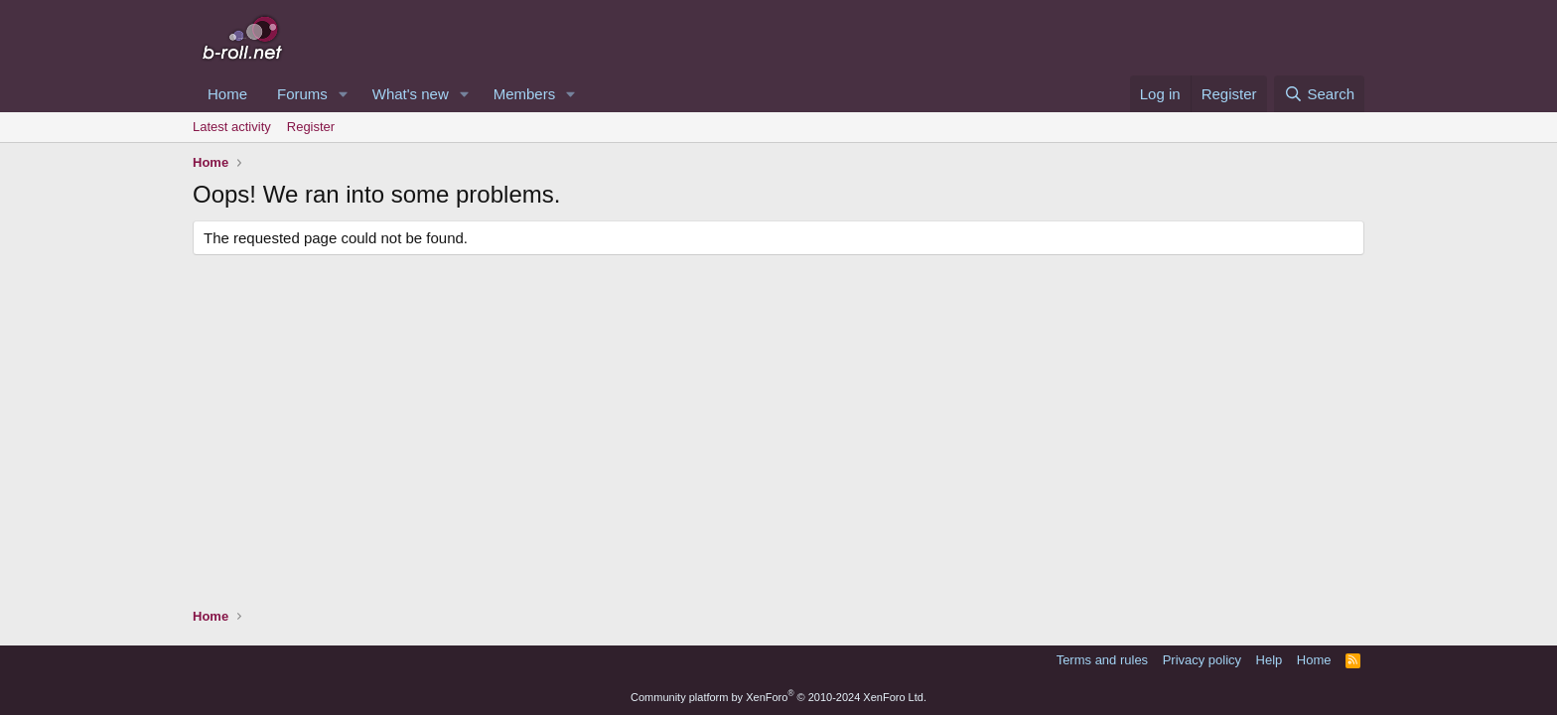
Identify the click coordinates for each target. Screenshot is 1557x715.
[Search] (1319, 93)
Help (1269, 659)
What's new (410, 93)
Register (311, 126)
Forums (302, 93)
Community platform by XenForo (778, 697)
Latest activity (232, 126)
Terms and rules (1102, 659)
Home (227, 93)
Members (525, 93)
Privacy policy (1202, 659)
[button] (343, 93)
